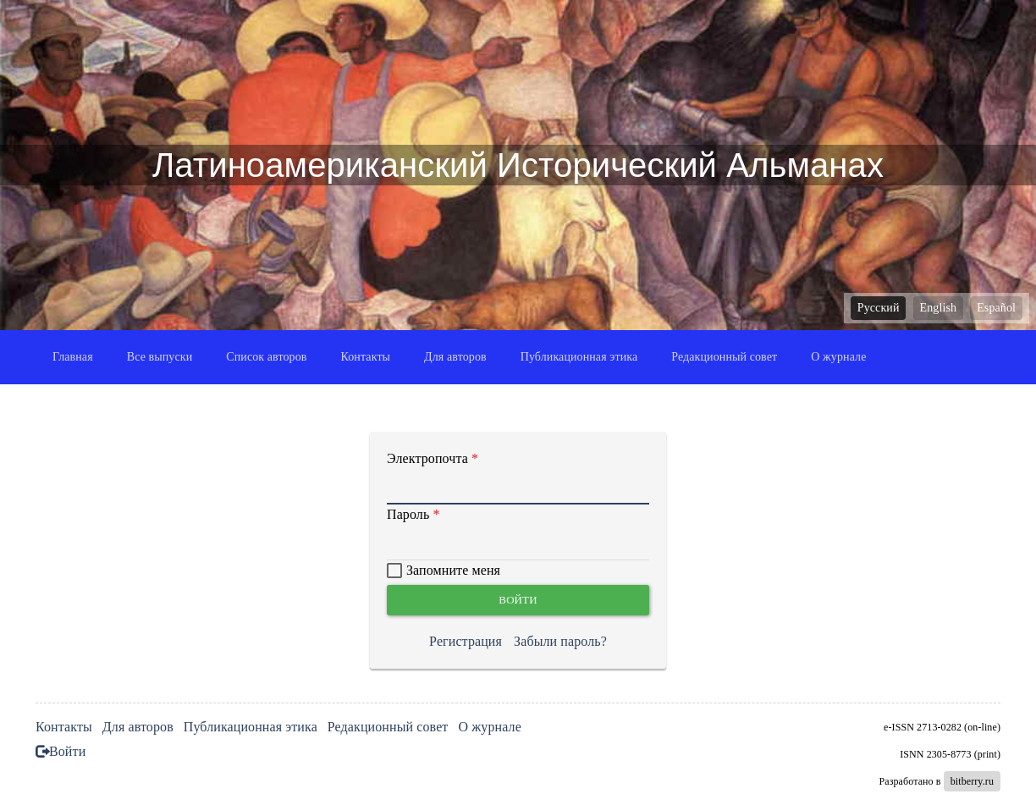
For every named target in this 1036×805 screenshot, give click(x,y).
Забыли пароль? (560, 641)
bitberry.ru (972, 781)
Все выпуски (160, 356)
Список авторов (266, 356)
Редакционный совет (724, 356)
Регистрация (465, 641)
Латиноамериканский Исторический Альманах (518, 165)
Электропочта (427, 458)
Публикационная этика (579, 356)
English (938, 307)
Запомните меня (453, 570)
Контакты (366, 356)
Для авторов (455, 356)
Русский (878, 307)
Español (996, 307)
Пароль (408, 514)
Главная (72, 356)
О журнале (838, 356)
